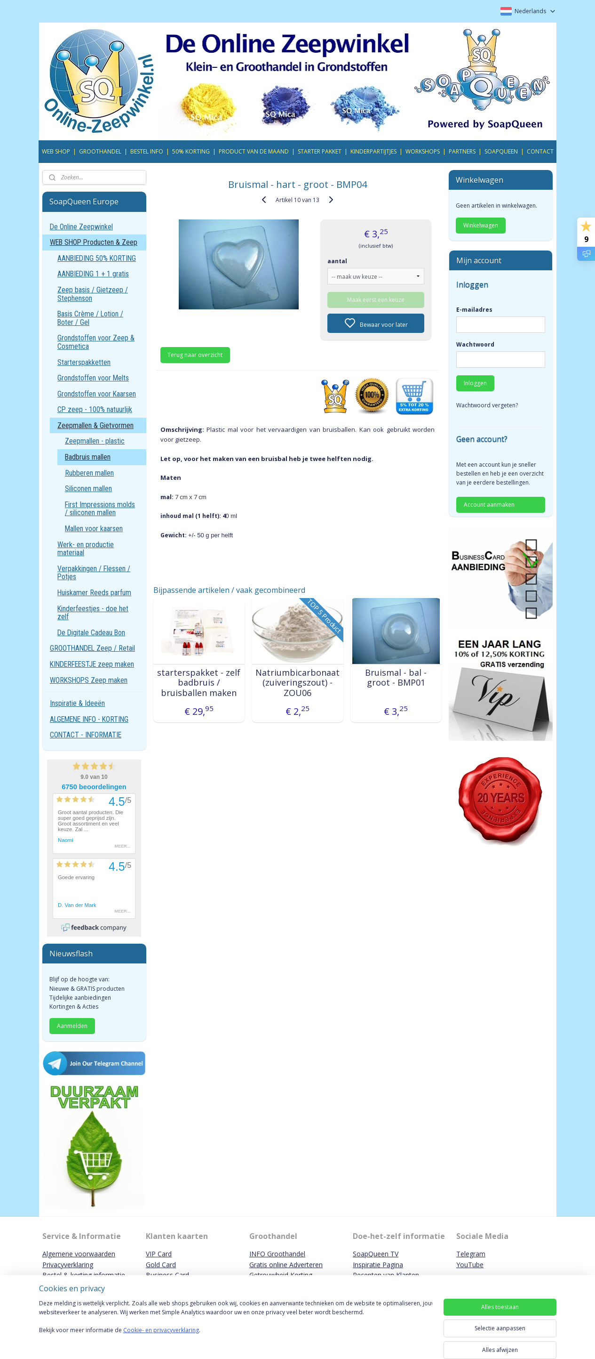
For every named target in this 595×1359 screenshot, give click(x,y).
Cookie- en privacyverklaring (161, 1339)
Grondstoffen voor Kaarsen (96, 393)
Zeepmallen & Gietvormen (95, 425)
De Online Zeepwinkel (81, 226)
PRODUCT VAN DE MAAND (254, 151)
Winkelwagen (480, 225)
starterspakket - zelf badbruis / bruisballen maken (198, 683)
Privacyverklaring (67, 1264)
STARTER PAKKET (319, 151)
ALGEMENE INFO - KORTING (89, 719)
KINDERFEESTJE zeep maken (92, 664)
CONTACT (540, 151)
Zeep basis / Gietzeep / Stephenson (92, 294)
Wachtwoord (475, 344)
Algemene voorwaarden (78, 1253)
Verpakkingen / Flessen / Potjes (93, 573)
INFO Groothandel (277, 1253)
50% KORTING (191, 151)
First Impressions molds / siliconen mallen (100, 509)
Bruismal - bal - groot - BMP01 (396, 678)
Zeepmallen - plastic (95, 441)
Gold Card (161, 1264)
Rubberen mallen (89, 473)
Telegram (470, 1253)
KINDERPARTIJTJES (373, 151)
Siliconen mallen (88, 488)
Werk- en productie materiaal (85, 549)
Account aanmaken (489, 505)
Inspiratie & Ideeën (77, 703)
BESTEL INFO (146, 151)
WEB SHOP (56, 151)
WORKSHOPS (422, 151)
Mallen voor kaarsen (94, 528)
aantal (338, 261)
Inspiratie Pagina (378, 1264)
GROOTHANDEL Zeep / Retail (92, 648)
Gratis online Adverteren (286, 1264)
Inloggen (475, 383)
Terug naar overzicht (195, 355)
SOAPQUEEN (501, 151)
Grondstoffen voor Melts (93, 377)
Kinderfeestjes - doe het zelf (92, 613)
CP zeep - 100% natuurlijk (94, 409)
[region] (235, 1327)
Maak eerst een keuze (376, 300)
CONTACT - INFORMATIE (85, 734)
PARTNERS (462, 151)
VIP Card (159, 1253)
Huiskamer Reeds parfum (94, 592)
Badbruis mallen (88, 457)
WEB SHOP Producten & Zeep (93, 242)
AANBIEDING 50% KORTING (96, 258)
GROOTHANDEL (100, 151)
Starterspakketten (84, 362)
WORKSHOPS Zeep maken (88, 680)
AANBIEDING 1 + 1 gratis (93, 273)
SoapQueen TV (375, 1253)
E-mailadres (474, 310)
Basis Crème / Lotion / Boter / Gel (90, 318)
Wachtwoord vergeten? (487, 405)
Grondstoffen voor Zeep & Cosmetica (96, 342)
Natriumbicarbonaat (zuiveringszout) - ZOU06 (297, 683)
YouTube (470, 1264)
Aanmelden (72, 1026)
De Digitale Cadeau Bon (91, 632)
